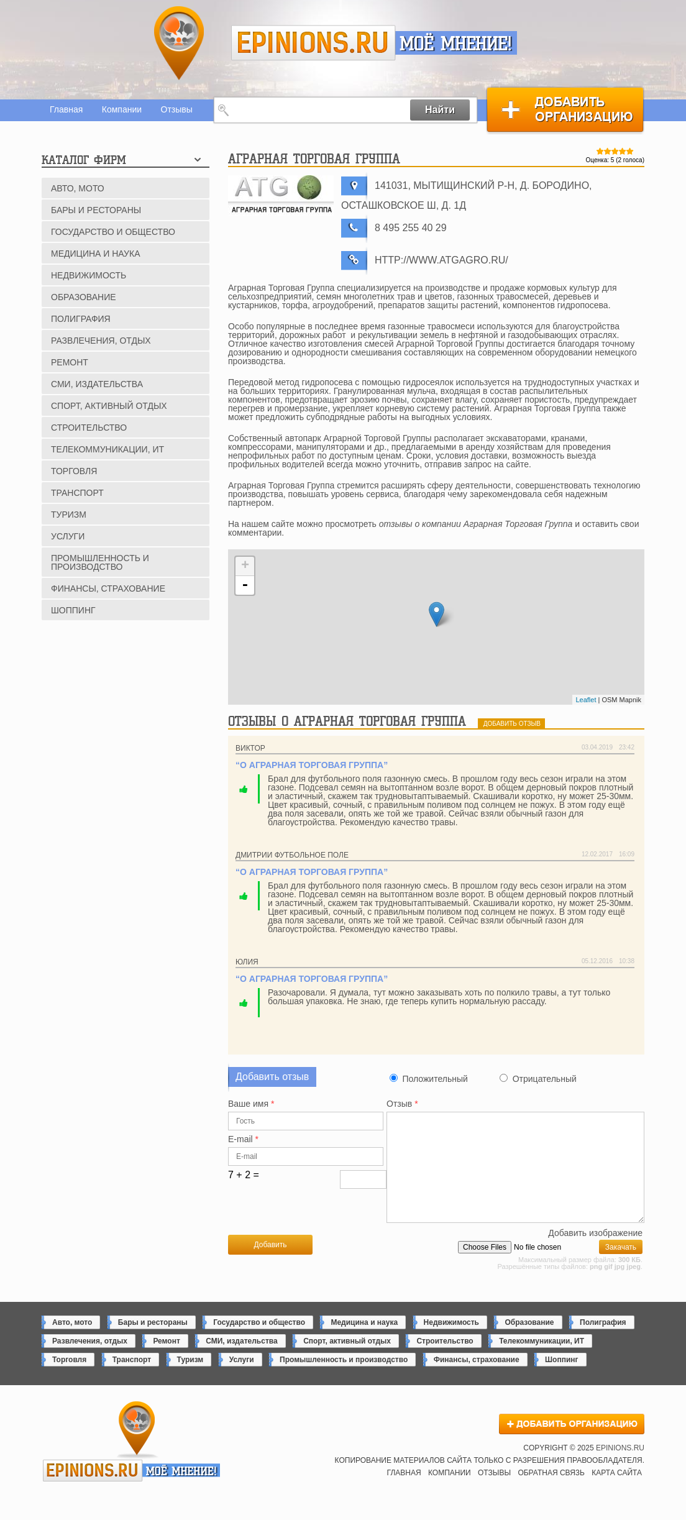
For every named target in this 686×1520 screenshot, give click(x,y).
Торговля (74, 471)
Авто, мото (77, 188)
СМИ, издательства (97, 384)
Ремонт (69, 362)
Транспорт (77, 493)
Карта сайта (617, 1493)
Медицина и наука (95, 254)
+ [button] (245, 566)
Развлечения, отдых (101, 341)
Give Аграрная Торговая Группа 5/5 (630, 151)
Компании (122, 109)
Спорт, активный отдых (109, 406)
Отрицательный (545, 1079)
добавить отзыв (512, 723)
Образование (83, 297)
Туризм (68, 515)
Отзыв (402, 1104)
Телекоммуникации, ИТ (107, 449)
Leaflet (585, 699)
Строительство (89, 428)
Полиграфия (81, 319)
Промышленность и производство (100, 562)
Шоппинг (73, 610)
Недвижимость (88, 275)
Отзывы (177, 109)
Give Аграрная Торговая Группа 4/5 (622, 151)
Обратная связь (551, 1493)
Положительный (434, 1079)
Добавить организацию (565, 109)
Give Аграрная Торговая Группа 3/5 (615, 151)
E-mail (243, 1139)
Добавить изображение (595, 1253)
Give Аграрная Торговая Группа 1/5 (600, 151)
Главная (66, 109)
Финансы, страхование (108, 588)
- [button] (244, 585)
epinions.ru (313, 43)
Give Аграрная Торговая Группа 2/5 (607, 151)
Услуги (68, 536)
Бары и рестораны (96, 210)
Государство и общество (113, 232)
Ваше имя (251, 1104)
